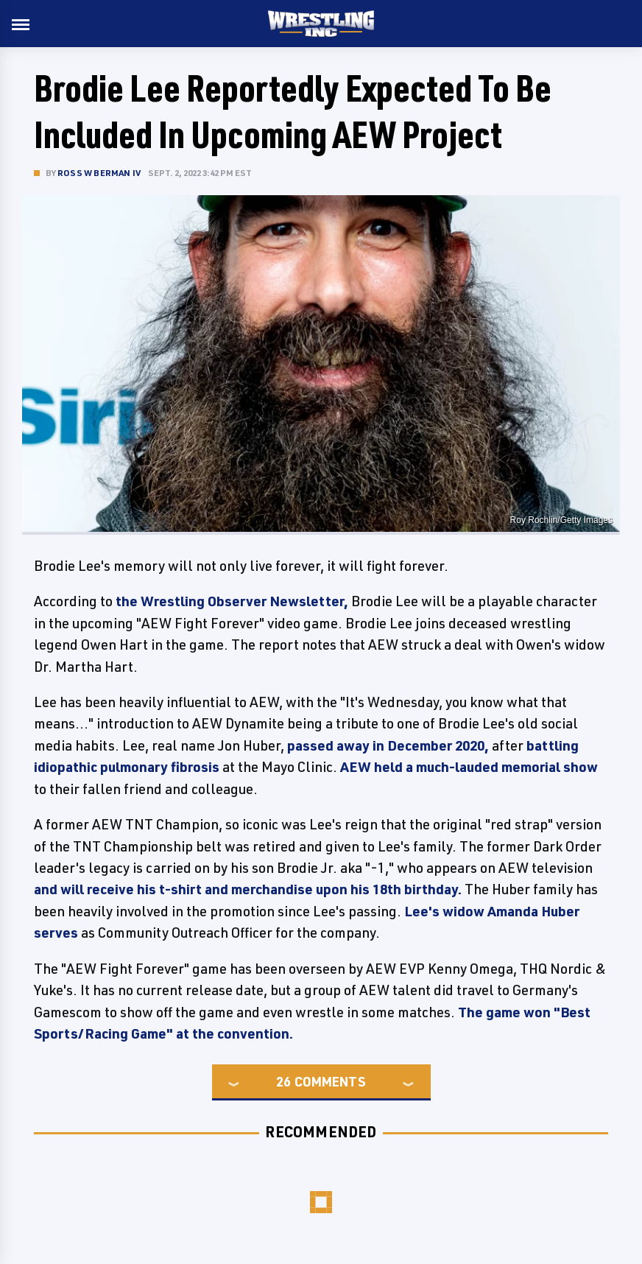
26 (283, 1081)
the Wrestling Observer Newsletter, (232, 601)
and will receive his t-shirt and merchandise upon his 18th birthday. (248, 889)
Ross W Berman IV (99, 172)
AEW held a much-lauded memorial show (469, 767)
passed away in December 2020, (388, 745)
